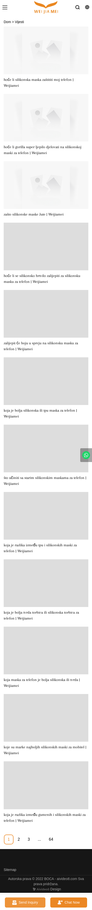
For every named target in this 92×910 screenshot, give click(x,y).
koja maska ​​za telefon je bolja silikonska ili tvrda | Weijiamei (42, 683)
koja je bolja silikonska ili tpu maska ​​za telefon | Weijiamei (40, 413)
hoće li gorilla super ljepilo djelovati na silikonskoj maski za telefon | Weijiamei (42, 150)
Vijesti (19, 22)
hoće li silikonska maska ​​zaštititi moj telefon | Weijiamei (39, 82)
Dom (7, 22)
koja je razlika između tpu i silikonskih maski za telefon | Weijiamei (40, 548)
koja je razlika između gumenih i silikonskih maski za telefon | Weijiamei (45, 817)
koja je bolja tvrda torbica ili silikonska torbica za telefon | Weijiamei (41, 615)
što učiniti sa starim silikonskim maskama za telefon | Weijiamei (45, 481)
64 (51, 839)
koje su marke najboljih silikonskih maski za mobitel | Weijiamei (45, 750)
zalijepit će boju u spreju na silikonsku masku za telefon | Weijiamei (41, 346)
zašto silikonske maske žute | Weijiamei (34, 214)
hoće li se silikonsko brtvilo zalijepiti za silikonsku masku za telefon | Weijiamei (42, 279)
